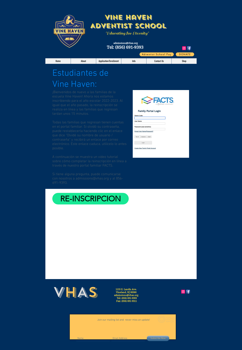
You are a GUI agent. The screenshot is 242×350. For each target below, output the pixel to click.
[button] (83, 61)
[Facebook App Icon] (189, 48)
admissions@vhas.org (125, 43)
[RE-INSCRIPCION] (90, 198)
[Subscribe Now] (158, 338)
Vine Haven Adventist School (128, 21)
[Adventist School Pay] (157, 54)
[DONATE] (185, 54)
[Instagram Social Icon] (184, 48)
